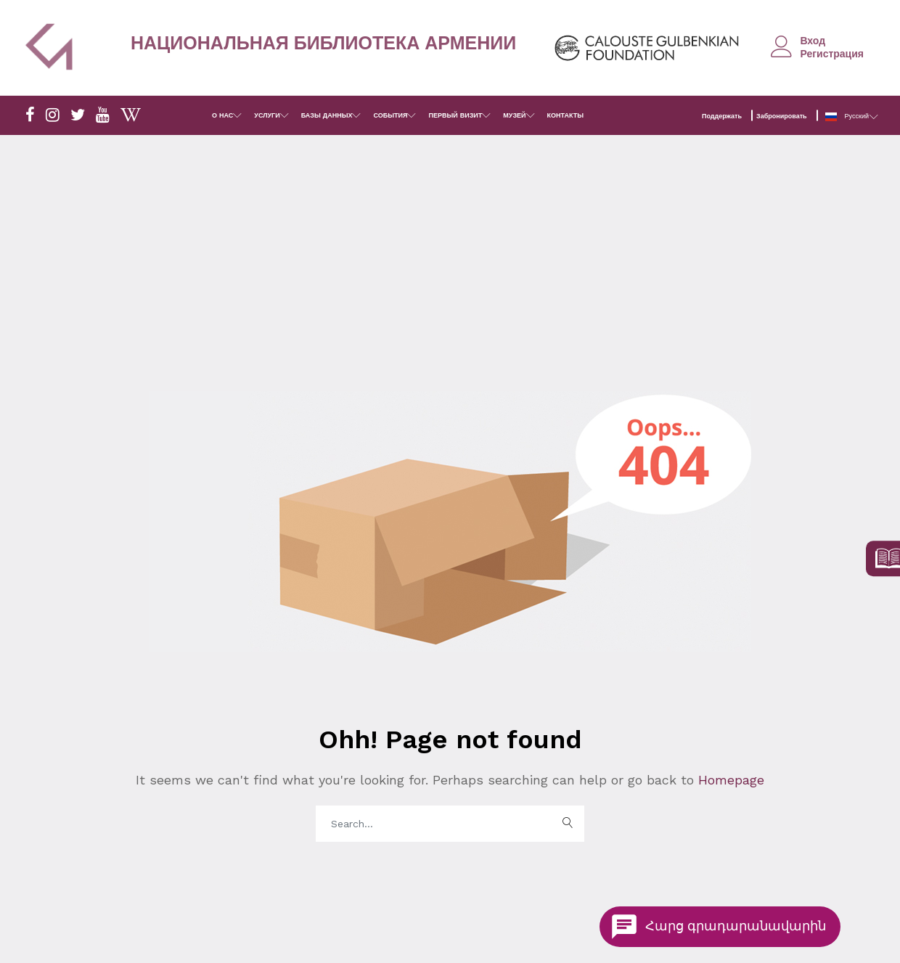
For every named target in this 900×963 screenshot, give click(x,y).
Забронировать (781, 116)
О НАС (222, 115)
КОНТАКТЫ (565, 115)
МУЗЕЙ (514, 115)
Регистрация (832, 54)
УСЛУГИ (266, 115)
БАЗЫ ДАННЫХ (327, 115)
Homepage (729, 779)
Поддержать (722, 116)
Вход (812, 40)
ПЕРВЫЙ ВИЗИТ (455, 115)
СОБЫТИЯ (390, 115)
